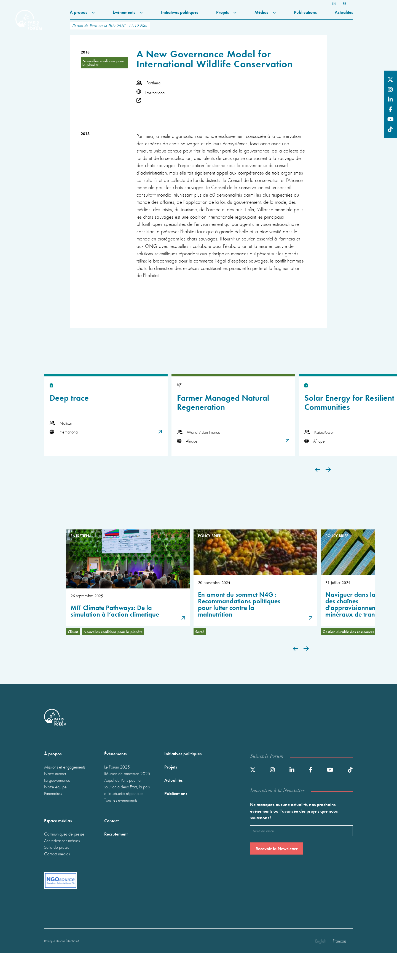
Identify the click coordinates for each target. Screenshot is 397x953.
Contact (111, 820)
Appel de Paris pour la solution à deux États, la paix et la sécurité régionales (127, 786)
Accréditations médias (62, 840)
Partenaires (53, 793)
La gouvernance (57, 780)
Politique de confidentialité (61, 941)
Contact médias (57, 853)
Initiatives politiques (179, 12)
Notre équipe (55, 786)
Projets (226, 12)
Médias (265, 12)
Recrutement (116, 834)
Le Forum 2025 (117, 767)
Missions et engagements (64, 767)
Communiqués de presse (64, 834)
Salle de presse (56, 847)
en (334, 3)
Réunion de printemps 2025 (127, 773)
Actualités (344, 12)
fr (344, 3)
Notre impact (55, 773)
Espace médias (58, 820)
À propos (82, 12)
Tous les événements (120, 800)
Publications (305, 12)
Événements (128, 12)
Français (339, 941)
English (320, 941)
